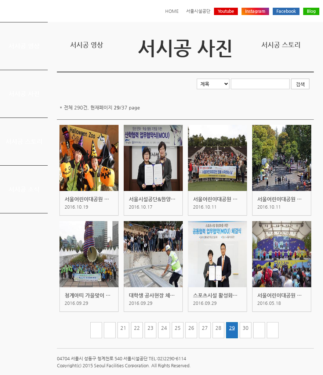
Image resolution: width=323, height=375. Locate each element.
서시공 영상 (24, 46)
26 (191, 328)
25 (178, 328)
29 (232, 328)
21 (123, 328)
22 (137, 328)
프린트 (264, 65)
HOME (172, 11)
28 (218, 328)
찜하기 (309, 65)
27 (205, 328)
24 (164, 328)
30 (245, 328)
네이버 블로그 (298, 65)
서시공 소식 (24, 189)
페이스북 (286, 65)
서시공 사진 (24, 93)
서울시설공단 (198, 11)
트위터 (275, 65)
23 (150, 328)
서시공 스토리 (24, 141)
